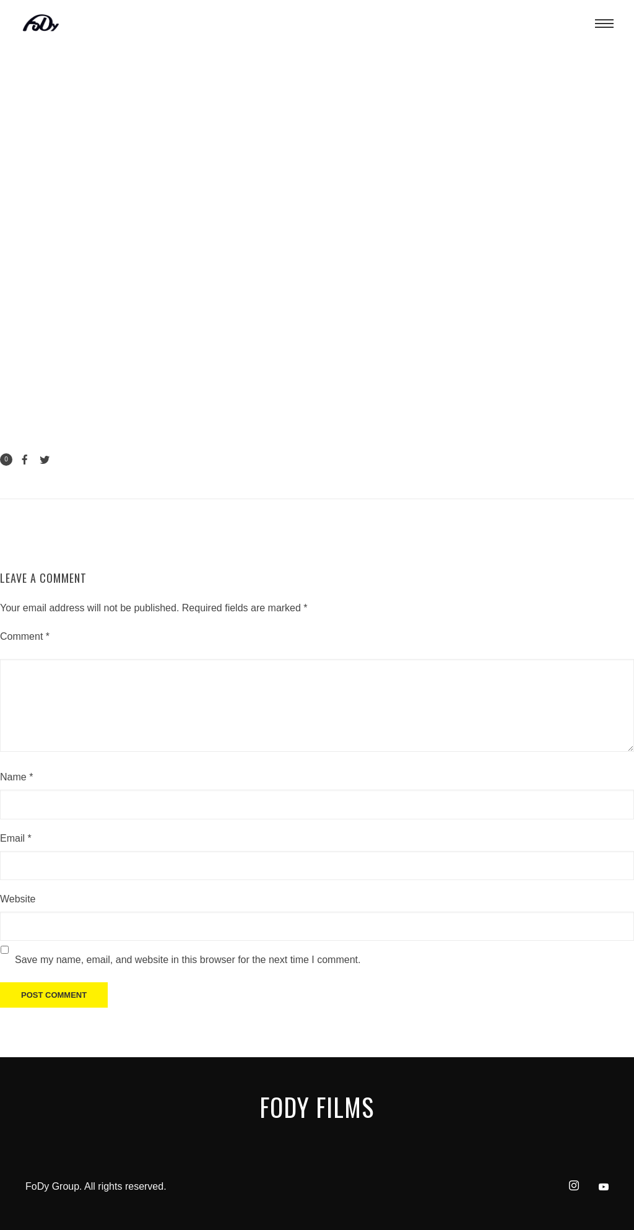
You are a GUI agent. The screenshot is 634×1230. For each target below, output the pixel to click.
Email (16, 838)
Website (18, 899)
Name (16, 777)
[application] (317, 224)
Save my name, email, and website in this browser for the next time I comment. (187, 959)
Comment (25, 636)
